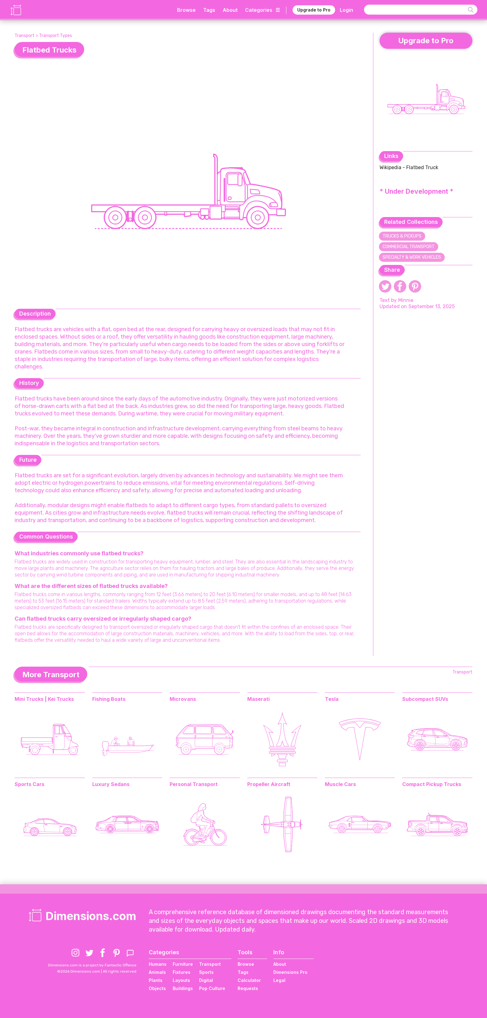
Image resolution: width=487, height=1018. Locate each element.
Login (346, 10)
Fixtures (181, 972)
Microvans (183, 699)
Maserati (258, 699)
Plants (155, 980)
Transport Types (55, 35)
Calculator (249, 980)
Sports (206, 972)
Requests (248, 988)
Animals (157, 972)
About (230, 10)
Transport (24, 35)
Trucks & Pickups (402, 236)
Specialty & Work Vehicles (412, 257)
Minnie (405, 300)
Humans (157, 964)
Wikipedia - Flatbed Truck (409, 167)
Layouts (181, 980)
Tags (209, 10)
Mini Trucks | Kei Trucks (44, 699)
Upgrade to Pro (313, 9)
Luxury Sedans (111, 784)
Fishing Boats (108, 699)
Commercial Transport (409, 246)
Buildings (183, 988)
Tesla (332, 699)
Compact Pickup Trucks (431, 784)
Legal (279, 980)
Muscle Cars (340, 784)
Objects (157, 988)
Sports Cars (29, 784)
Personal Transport (194, 784)
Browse (186, 10)
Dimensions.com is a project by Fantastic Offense (92, 965)
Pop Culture (212, 988)
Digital (206, 980)
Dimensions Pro (290, 972)
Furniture (183, 964)
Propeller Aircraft (268, 784)
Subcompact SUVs (425, 699)
